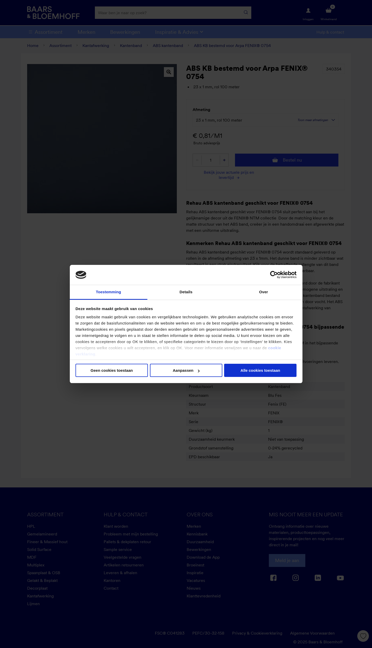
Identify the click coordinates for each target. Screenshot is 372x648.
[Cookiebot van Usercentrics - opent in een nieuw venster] (274, 275)
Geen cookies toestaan (111, 370)
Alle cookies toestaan (260, 370)
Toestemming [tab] (108, 292)
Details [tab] (186, 292)
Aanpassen (186, 370)
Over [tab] (263, 292)
